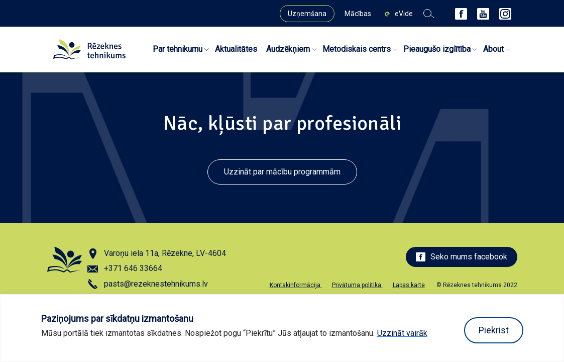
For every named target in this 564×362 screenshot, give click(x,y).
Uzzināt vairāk (402, 333)
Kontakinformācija (296, 285)
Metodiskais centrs (356, 49)
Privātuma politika (357, 285)
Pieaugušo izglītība (437, 49)
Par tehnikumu (177, 49)
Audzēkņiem (288, 49)
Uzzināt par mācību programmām (282, 171)
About (493, 49)
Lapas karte (409, 285)
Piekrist (494, 330)
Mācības (358, 14)
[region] (282, 328)
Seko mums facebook (461, 256)
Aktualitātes (236, 49)
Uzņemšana (307, 14)
